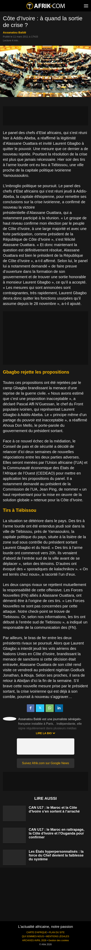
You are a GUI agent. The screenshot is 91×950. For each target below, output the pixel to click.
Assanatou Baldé (14, 32)
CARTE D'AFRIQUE (36, 932)
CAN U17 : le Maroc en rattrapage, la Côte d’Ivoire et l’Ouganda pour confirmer (56, 833)
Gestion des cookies (58, 940)
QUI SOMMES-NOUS (33, 936)
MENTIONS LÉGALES (57, 936)
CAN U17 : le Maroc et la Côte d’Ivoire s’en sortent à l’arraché (54, 809)
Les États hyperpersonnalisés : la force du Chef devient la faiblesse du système (56, 855)
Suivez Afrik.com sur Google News (45, 763)
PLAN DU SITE (57, 932)
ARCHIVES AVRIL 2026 (34, 940)
